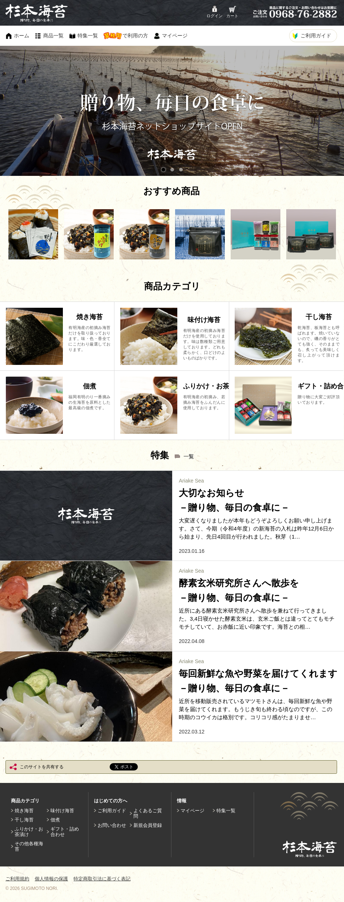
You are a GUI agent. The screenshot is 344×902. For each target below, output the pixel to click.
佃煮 (55, 819)
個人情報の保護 (51, 878)
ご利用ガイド (112, 810)
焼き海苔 (24, 810)
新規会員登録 (147, 825)
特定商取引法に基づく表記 (102, 878)
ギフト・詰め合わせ (64, 831)
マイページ (192, 810)
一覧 (189, 456)
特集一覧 (225, 810)
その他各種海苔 (29, 846)
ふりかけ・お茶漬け (29, 831)
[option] (33, 234)
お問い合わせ (112, 825)
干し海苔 (24, 819)
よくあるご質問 (147, 813)
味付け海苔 (62, 810)
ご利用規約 (17, 878)
